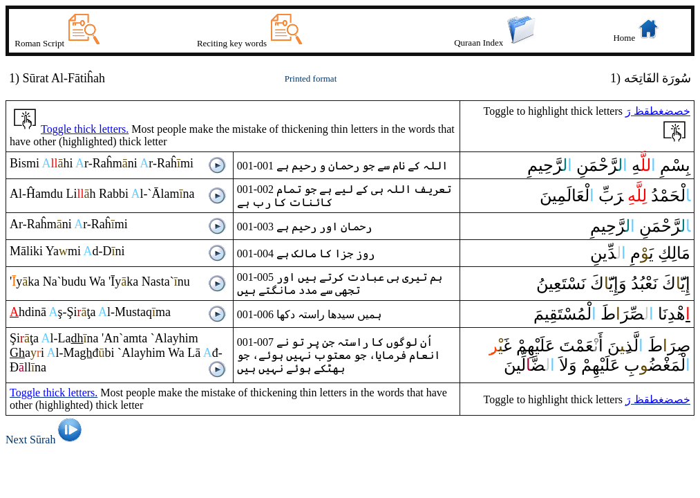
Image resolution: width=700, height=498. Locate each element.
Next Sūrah (46, 439)
